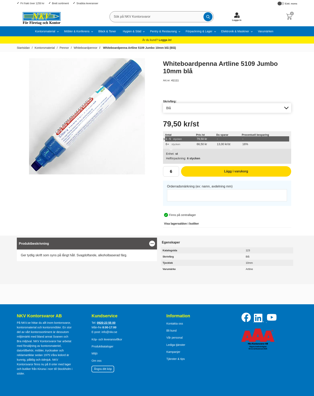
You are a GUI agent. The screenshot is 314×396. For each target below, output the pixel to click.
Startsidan (23, 47)
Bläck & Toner (107, 31)
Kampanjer (173, 351)
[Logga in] (237, 16)
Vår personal (174, 337)
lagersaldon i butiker (181, 223)
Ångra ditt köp (103, 369)
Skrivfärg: (169, 101)
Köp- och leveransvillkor (107, 339)
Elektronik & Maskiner (235, 31)
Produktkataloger (102, 346)
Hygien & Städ (132, 31)
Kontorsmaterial (45, 31)
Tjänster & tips (175, 358)
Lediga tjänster (175, 344)
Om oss (97, 360)
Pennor (64, 47)
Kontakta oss (174, 323)
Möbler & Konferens (77, 31)
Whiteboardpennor (85, 47)
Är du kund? (157, 40)
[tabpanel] (87, 249)
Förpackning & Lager (199, 31)
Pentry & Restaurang (163, 31)
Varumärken (265, 31)
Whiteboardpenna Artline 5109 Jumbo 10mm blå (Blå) (139, 47)
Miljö (95, 353)
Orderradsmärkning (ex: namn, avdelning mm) (199, 186)
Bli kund (171, 330)
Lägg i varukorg (214, 173)
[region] (87, 243)
